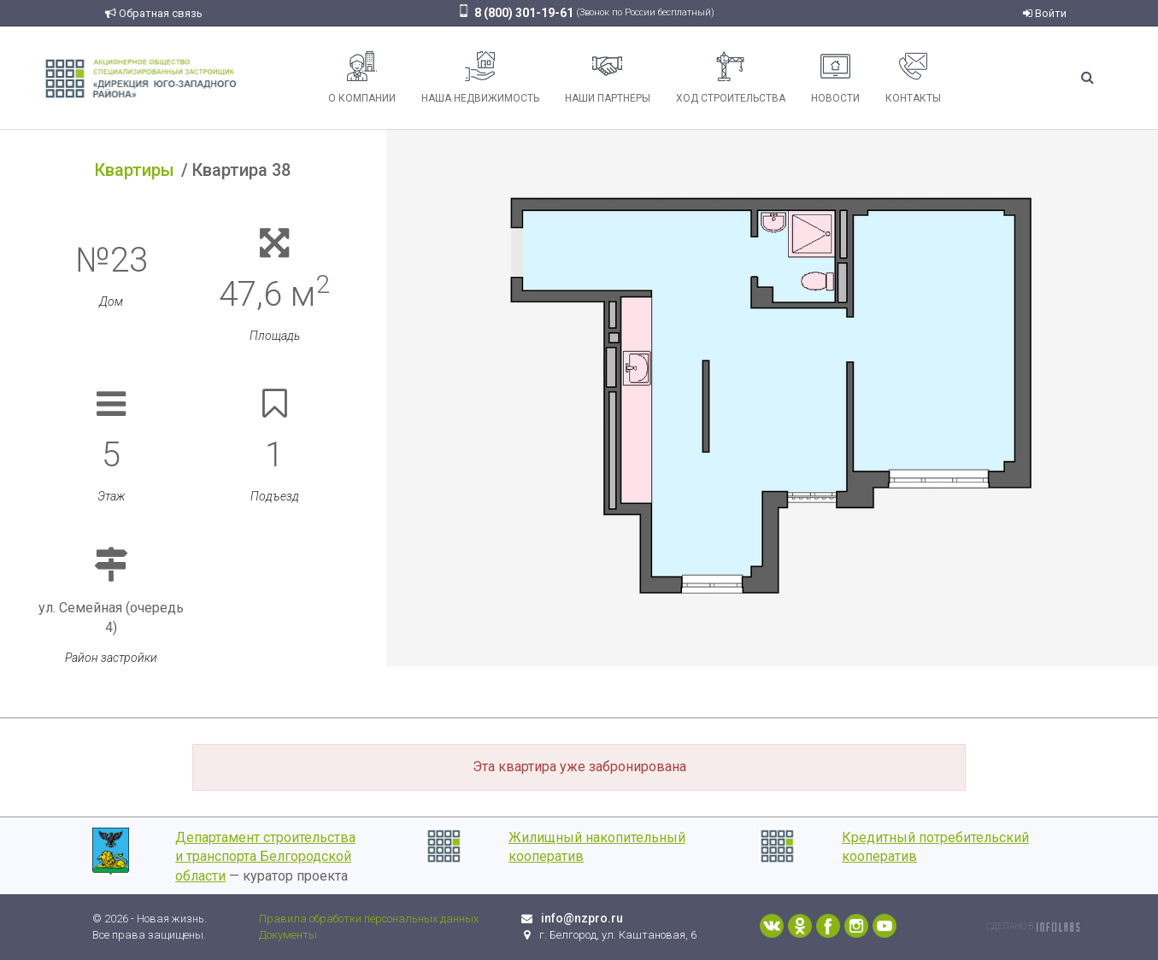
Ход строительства (730, 77)
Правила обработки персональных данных (369, 918)
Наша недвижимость (480, 77)
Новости (835, 77)
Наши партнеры (607, 77)
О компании (362, 77)
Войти (1045, 13)
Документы (288, 934)
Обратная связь (154, 13)
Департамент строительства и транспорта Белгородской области (265, 857)
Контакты (913, 77)
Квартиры (134, 170)
